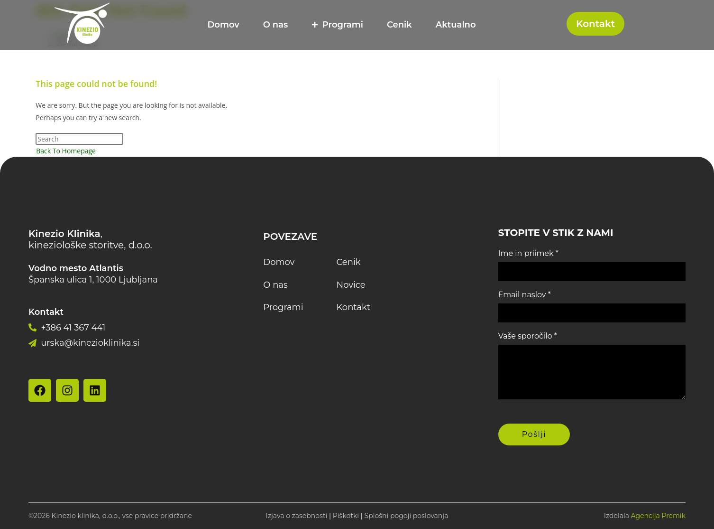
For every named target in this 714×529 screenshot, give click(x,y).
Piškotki (346, 515)
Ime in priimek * (528, 253)
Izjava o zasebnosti (297, 515)
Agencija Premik (658, 515)
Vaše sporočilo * (527, 335)
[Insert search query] (79, 139)
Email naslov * (524, 294)
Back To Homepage (66, 150)
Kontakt (595, 23)
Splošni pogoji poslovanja (407, 515)
